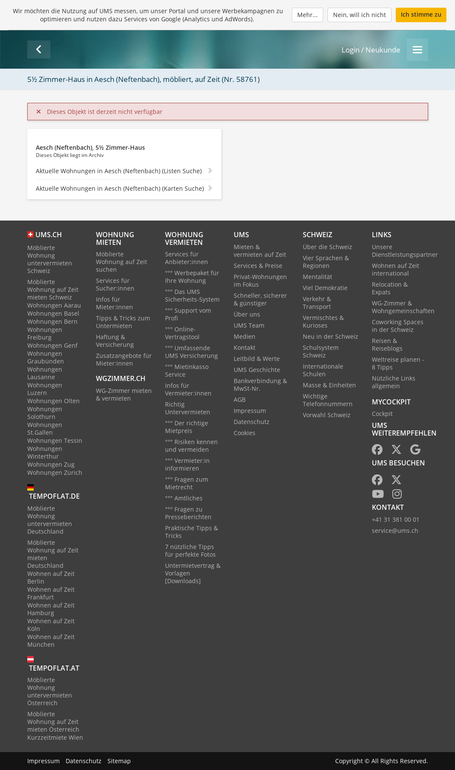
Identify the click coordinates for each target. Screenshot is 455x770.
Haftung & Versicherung (115, 341)
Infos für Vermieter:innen (188, 389)
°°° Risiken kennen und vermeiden (191, 445)
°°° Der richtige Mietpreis (186, 427)
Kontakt (244, 347)
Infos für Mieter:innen (114, 303)
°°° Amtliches (184, 498)
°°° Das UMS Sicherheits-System (192, 295)
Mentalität (317, 277)
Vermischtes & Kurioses (323, 321)
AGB (240, 399)
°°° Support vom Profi (188, 314)
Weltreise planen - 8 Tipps (398, 363)
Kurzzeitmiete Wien (55, 737)
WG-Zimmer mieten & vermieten (124, 394)
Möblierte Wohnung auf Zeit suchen (121, 261)
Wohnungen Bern (52, 321)
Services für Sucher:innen (115, 284)
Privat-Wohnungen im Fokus (260, 280)
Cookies (244, 433)
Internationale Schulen (323, 370)
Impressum (250, 411)
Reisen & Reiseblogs (387, 344)
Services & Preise (258, 266)
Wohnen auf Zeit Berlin (51, 577)
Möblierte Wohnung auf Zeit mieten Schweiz (52, 289)
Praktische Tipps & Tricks (191, 532)
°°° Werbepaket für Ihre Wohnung (192, 277)
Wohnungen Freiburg (44, 333)
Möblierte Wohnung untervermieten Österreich (49, 691)
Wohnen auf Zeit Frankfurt (51, 593)
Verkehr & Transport (317, 303)
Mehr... (307, 15)
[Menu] (417, 49)
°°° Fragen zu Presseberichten (188, 513)
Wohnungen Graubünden (45, 357)
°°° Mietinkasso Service (187, 370)
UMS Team (249, 325)
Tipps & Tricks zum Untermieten (123, 322)
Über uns (247, 314)
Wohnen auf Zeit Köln (51, 625)
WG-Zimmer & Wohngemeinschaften (403, 307)
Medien (244, 336)
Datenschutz (252, 422)
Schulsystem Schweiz (321, 351)
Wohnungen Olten (53, 401)
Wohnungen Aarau (54, 305)
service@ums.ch (395, 530)
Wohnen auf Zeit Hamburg (51, 609)
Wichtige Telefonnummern (328, 400)
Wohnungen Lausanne (44, 373)
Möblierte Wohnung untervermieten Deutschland (49, 519)
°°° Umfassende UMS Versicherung (191, 352)
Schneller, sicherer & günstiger (260, 299)
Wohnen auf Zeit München (51, 640)
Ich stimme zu (421, 14)
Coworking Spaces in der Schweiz (397, 326)
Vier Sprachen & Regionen (326, 262)
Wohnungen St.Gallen (44, 428)
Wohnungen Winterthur (44, 452)
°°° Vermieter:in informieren (187, 464)
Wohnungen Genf (52, 345)
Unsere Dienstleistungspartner (405, 251)
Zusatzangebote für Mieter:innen (124, 359)
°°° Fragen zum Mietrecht (186, 483)
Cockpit (382, 414)
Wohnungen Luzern (44, 389)
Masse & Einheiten (329, 385)
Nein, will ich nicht (359, 15)
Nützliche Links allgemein (393, 382)
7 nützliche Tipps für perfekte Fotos (190, 550)
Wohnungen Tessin (54, 440)
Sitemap (119, 761)
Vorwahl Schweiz (327, 415)
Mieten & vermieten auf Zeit (260, 251)
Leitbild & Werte (257, 358)
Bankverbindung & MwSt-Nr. (260, 384)
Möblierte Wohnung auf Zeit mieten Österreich (53, 721)
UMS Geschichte (257, 370)
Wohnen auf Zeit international (395, 269)
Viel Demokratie (325, 288)
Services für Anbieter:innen (186, 258)
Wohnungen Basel (53, 313)
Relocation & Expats (390, 288)
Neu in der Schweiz (330, 336)
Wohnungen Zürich (54, 472)
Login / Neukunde (371, 50)
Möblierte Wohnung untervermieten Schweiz (49, 259)
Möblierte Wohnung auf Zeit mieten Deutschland (52, 554)
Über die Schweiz (327, 247)
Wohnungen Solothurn (44, 413)
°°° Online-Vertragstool (182, 333)
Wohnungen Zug (51, 464)
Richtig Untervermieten (187, 408)
